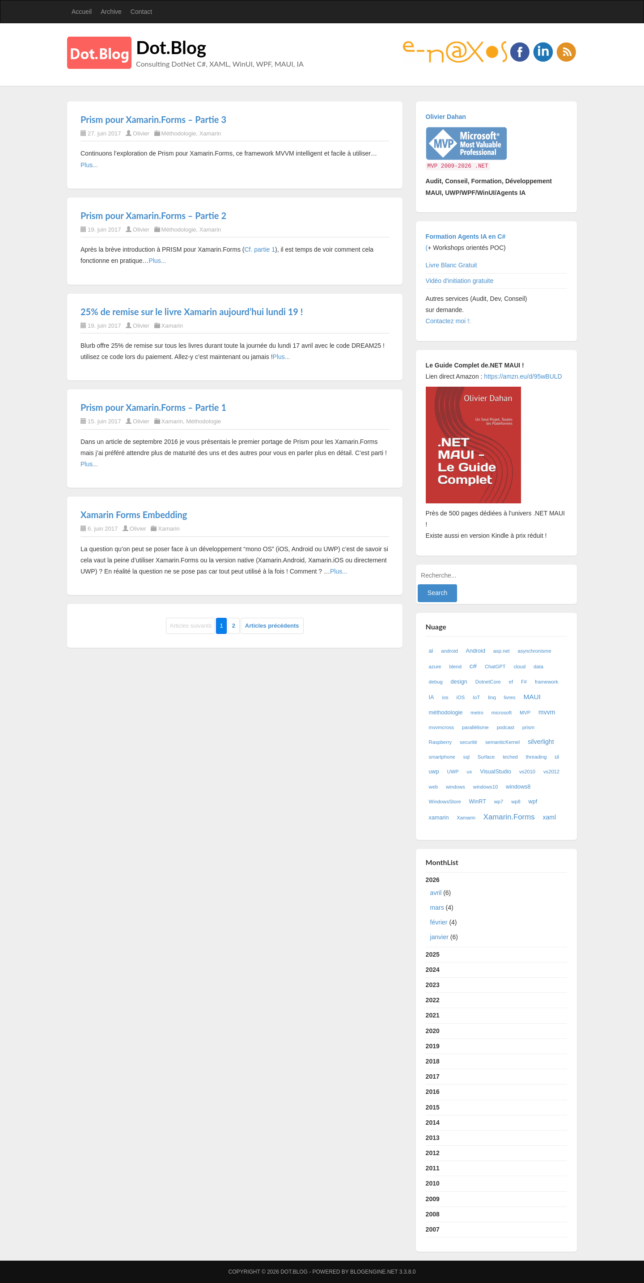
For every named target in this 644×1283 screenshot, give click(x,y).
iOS (461, 697)
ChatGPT (495, 666)
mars (437, 907)
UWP (453, 771)
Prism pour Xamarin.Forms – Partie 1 (153, 407)
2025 (433, 954)
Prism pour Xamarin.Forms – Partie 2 (153, 215)
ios (445, 697)
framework (546, 681)
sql (466, 757)
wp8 (516, 801)
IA (431, 697)
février (439, 922)
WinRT (477, 801)
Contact (141, 11)
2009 (433, 1199)
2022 (433, 1000)
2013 (433, 1137)
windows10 (485, 786)
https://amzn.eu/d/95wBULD (522, 376)
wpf (533, 801)
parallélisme (475, 727)
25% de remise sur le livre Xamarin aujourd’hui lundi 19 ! (191, 311)
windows (455, 786)
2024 (433, 969)
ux (469, 771)
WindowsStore (445, 801)
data (538, 666)
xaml (549, 817)
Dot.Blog (171, 47)
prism (528, 727)
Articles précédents (272, 625)
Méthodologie (178, 133)
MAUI (532, 697)
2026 (497, 910)
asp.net (501, 651)
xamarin (439, 818)
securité (468, 742)
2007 (433, 1229)
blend (455, 666)
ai (431, 651)
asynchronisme (534, 651)
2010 (433, 1183)
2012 (433, 1152)
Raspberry (440, 742)
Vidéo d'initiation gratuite (460, 280)
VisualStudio (495, 771)
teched (510, 757)
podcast (505, 727)
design (459, 682)
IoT (476, 697)
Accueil (82, 11)
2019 (433, 1046)
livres (510, 697)
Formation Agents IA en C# (466, 236)
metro (476, 712)
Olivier (141, 133)
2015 (433, 1107)
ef (511, 681)
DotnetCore (488, 681)
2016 (433, 1091)
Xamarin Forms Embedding (133, 514)
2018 (433, 1061)
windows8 (518, 787)
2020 (433, 1030)
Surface (486, 757)
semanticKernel (502, 742)
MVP (525, 712)
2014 (433, 1122)
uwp (434, 771)
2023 (433, 984)
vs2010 (527, 771)
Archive (111, 11)
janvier (439, 937)
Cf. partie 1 (259, 249)
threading (536, 757)
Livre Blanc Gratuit (451, 265)
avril (436, 892)
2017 (433, 1076)
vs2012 (551, 771)
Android (475, 651)
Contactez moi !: (449, 321)
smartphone (442, 757)
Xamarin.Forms (509, 817)
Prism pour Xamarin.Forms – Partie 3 (153, 119)
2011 (433, 1168)
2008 (433, 1214)
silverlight (541, 741)
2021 (433, 1015)
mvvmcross (441, 727)
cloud (519, 666)
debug (436, 681)
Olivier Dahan (446, 116)
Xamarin (210, 133)
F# (524, 681)
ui (557, 757)
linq (492, 697)
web (433, 786)
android (449, 651)
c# (473, 666)
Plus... (89, 165)
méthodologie (446, 712)
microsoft (501, 712)
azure (435, 666)
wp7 (499, 801)
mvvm (546, 712)
